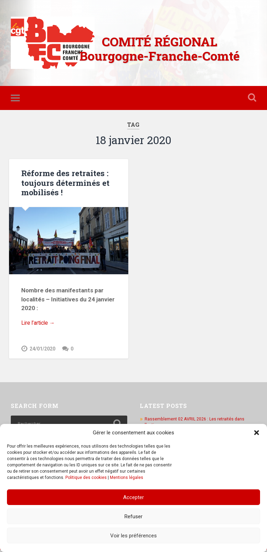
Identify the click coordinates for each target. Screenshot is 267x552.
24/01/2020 (42, 351)
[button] (256, 432)
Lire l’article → (39, 324)
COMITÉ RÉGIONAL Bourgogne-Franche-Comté (159, 48)
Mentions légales (126, 477)
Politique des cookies (86, 477)
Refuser (133, 516)
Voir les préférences (133, 536)
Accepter (133, 497)
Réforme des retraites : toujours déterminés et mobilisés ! (64, 183)
